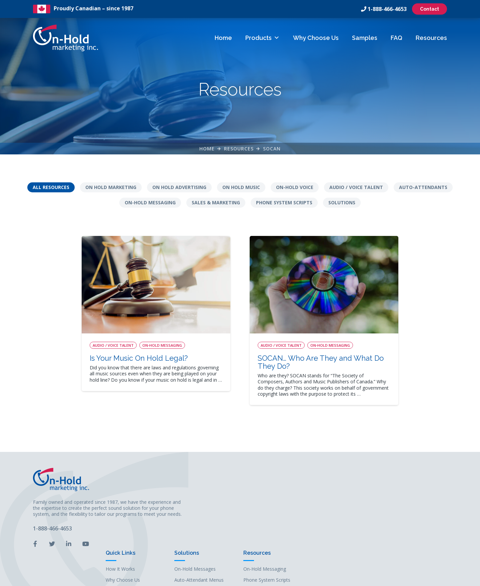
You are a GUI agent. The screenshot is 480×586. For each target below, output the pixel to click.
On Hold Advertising (179, 192)
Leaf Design (286, 577)
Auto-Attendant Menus (343, 496)
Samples (364, 37)
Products (262, 37)
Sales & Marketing (216, 208)
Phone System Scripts (284, 208)
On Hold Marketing (110, 192)
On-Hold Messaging (150, 208)
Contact (429, 9)
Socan (272, 152)
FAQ (396, 37)
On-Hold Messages (339, 485)
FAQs (256, 517)
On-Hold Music (335, 507)
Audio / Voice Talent (356, 192)
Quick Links (265, 469)
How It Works (264, 485)
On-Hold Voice (294, 192)
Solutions (341, 208)
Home (223, 37)
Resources (431, 37)
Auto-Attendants (423, 192)
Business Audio (335, 517)
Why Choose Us (315, 37)
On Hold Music (241, 192)
